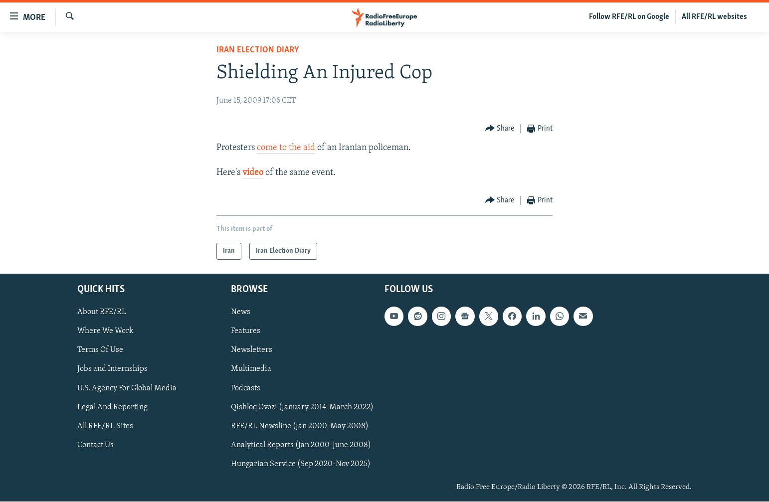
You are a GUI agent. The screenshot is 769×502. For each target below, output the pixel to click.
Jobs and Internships (112, 369)
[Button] (500, 129)
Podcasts (245, 388)
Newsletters (251, 350)
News (240, 313)
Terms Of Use (100, 350)
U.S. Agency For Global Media (127, 388)
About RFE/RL (101, 313)
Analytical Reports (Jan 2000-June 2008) (301, 445)
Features (245, 331)
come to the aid (286, 148)
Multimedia (251, 369)
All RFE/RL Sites (105, 426)
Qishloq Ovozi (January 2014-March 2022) (302, 407)
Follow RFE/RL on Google (629, 17)
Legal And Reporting (112, 407)
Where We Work (105, 331)
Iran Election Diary (257, 50)
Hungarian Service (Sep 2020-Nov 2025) (301, 464)
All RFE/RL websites (714, 17)
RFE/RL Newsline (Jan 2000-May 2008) (300, 426)
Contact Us (95, 445)
